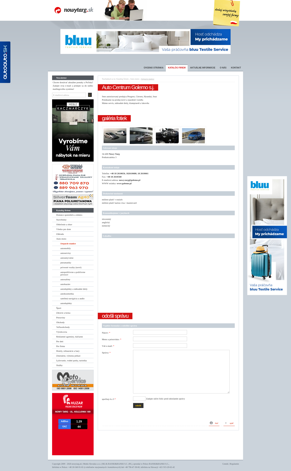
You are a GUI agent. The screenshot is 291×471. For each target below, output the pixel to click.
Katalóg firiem (177, 68)
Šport (58, 308)
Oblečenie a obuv (64, 224)
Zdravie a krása (63, 313)
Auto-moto (61, 238)
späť (232, 423)
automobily (65, 248)
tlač (216, 423)
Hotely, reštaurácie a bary (67, 351)
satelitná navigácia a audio (72, 298)
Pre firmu (60, 346)
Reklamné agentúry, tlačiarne (69, 336)
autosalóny (65, 279)
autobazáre (65, 284)
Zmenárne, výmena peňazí (68, 355)
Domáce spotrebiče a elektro (69, 215)
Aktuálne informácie (202, 68)
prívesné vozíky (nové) (70, 267)
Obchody (60, 322)
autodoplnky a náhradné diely (73, 289)
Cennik (225, 464)
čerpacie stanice (68, 243)
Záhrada (60, 234)
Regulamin (234, 464)
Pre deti (59, 341)
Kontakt (236, 68)
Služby (59, 365)
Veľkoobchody (63, 327)
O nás (223, 68)
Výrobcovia (61, 332)
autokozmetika (67, 293)
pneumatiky (65, 262)
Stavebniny (61, 219)
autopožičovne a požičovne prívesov (72, 273)
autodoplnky (66, 303)
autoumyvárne (66, 258)
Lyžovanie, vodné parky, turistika (71, 360)
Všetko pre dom (63, 229)
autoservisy (65, 253)
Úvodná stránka (153, 68)
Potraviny (60, 317)
